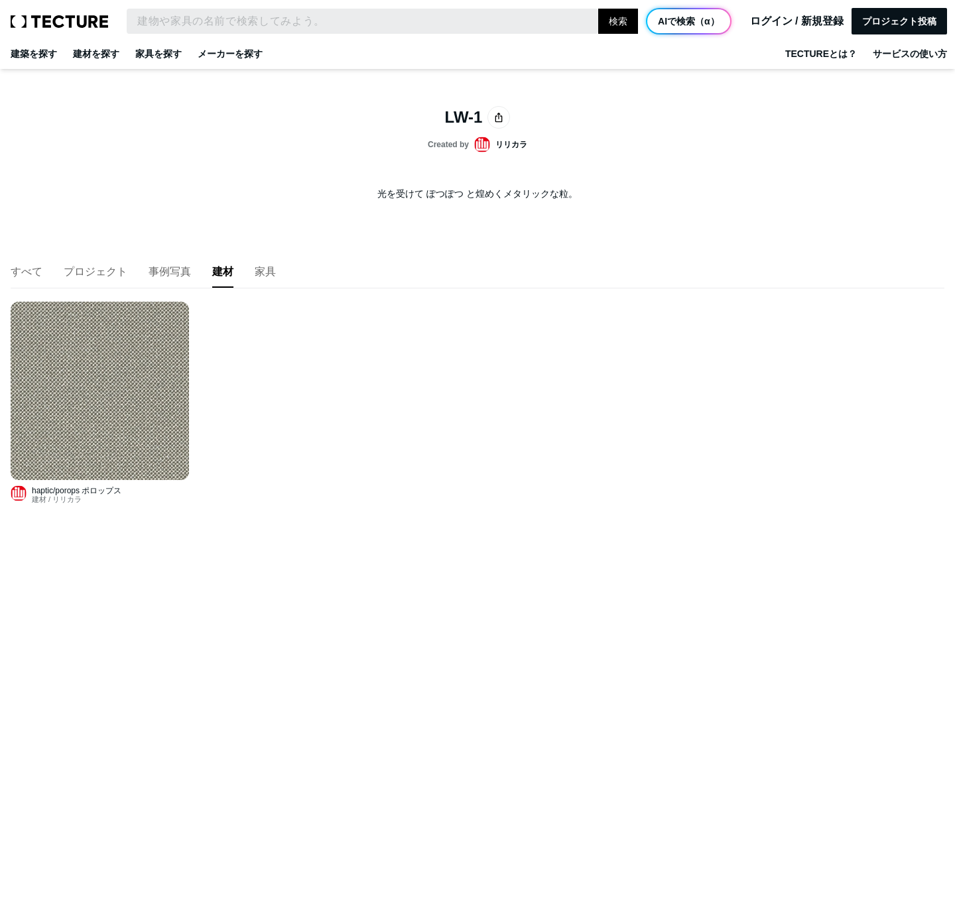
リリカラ (67, 499)
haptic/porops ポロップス (76, 490)
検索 (618, 21)
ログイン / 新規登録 (797, 21)
